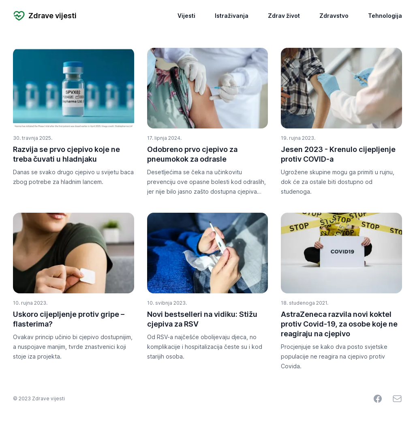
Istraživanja (231, 15)
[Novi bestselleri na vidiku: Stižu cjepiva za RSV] (207, 253)
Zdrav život (284, 15)
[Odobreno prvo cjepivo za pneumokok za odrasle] (207, 88)
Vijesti (186, 15)
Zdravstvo (334, 15)
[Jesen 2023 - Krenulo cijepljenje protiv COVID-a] (341, 88)
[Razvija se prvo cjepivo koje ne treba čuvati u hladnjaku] (73, 88)
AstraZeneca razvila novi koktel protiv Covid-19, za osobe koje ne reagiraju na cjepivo (339, 324)
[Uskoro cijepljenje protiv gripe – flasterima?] (73, 253)
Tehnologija (385, 15)
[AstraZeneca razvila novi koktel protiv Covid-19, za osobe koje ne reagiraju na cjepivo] (341, 253)
